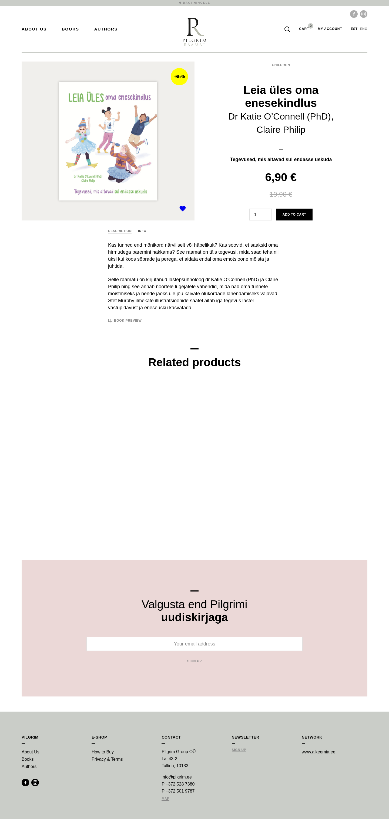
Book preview (125, 327)
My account (330, 32)
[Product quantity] (260, 221)
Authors (106, 32)
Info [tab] (142, 238)
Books (70, 32)
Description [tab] (120, 238)
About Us (34, 32)
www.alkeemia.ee (319, 759)
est (354, 32)
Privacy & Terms (107, 766)
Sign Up (239, 757)
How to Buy (103, 759)
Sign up (194, 668)
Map (165, 806)
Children (281, 72)
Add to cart (294, 221)
